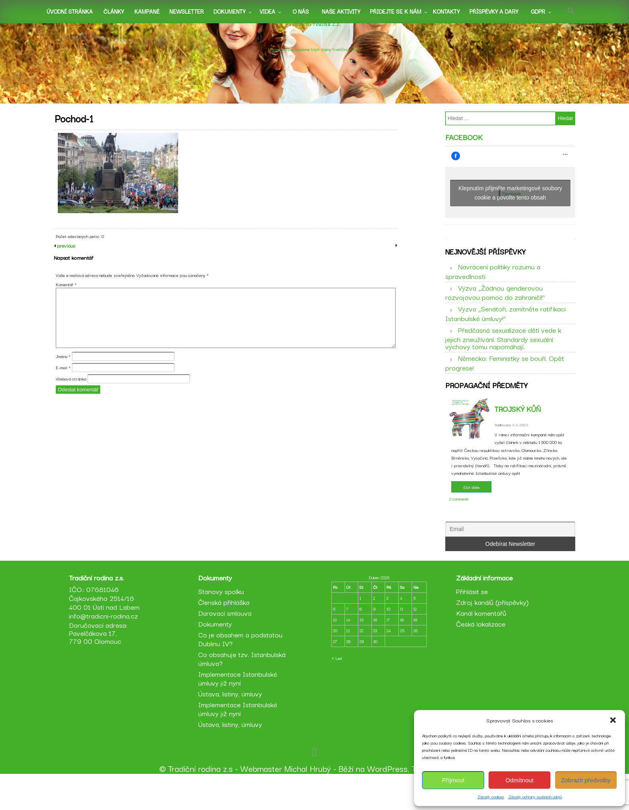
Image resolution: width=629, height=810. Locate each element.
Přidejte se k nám (395, 11)
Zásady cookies (490, 796)
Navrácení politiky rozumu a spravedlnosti (492, 283)
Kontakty (446, 11)
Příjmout (453, 780)
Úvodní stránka (70, 11)
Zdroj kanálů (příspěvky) (491, 634)
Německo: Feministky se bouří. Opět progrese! (504, 374)
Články (113, 11)
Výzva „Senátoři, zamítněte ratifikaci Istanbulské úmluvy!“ (505, 325)
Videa (267, 11)
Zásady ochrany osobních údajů (535, 796)
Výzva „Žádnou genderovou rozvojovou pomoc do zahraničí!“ (495, 304)
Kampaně (147, 11)
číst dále (471, 504)
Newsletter (186, 11)
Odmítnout (519, 780)
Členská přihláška (225, 634)
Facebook (464, 143)
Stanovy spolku (222, 624)
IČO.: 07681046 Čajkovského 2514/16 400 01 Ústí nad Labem (106, 631)
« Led (336, 691)
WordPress (387, 801)
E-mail (63, 385)
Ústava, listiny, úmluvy (231, 726)
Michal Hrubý (307, 801)
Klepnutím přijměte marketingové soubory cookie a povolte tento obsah (510, 199)
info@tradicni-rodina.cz (105, 648)
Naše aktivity (341, 11)
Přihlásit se (471, 624)
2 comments (459, 516)
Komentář (66, 302)
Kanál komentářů (480, 645)
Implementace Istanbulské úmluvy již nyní (238, 711)
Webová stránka (71, 397)
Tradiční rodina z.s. (315, 33)
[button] (613, 720)
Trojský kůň (518, 426)
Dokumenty (229, 11)
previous (65, 263)
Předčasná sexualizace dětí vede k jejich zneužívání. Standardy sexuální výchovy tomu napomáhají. (503, 349)
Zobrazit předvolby (586, 780)
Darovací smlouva (226, 645)
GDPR (538, 11)
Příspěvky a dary (493, 11)
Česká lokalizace (479, 656)
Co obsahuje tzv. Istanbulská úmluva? (243, 691)
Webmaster (261, 801)
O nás (300, 11)
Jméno (63, 374)
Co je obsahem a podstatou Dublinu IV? (241, 672)
